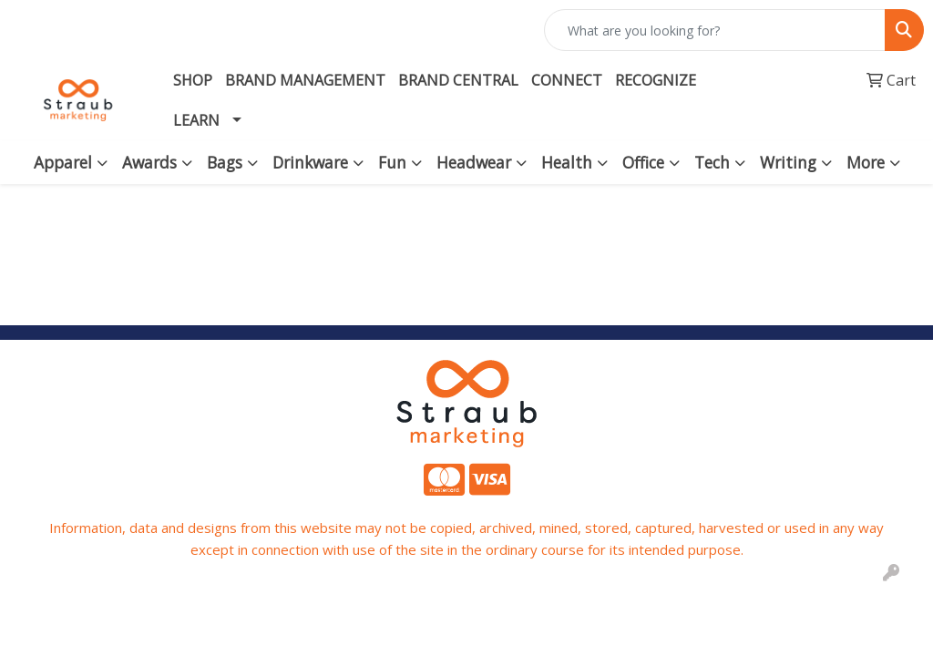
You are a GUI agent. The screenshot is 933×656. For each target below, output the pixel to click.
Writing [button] (788, 162)
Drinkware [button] (310, 162)
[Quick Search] (715, 30)
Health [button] (566, 162)
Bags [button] (224, 162)
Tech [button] (712, 162)
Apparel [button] (63, 162)
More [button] (865, 162)
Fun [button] (392, 162)
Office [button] (643, 162)
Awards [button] (149, 162)
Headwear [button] (473, 162)
